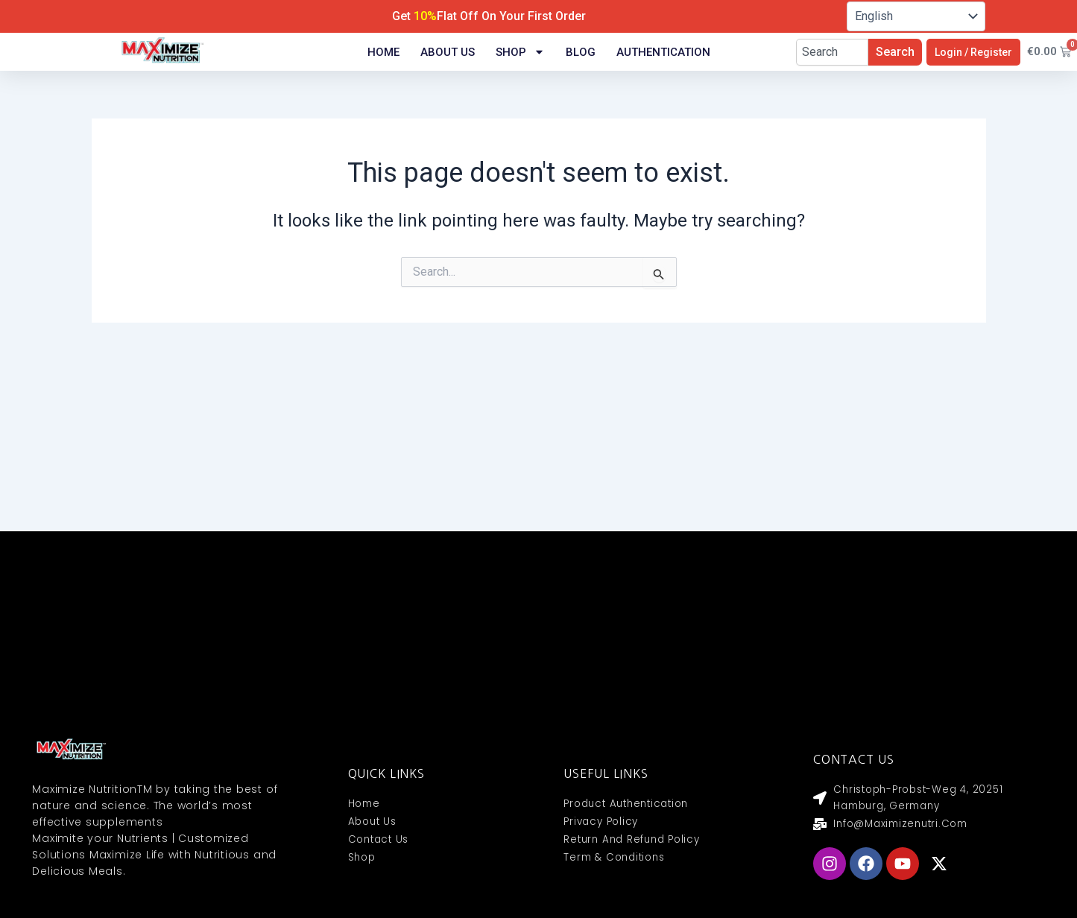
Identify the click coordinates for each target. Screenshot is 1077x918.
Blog (581, 52)
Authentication (663, 52)
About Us (447, 52)
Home (383, 52)
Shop (520, 52)
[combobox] (832, 52)
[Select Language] (916, 16)
